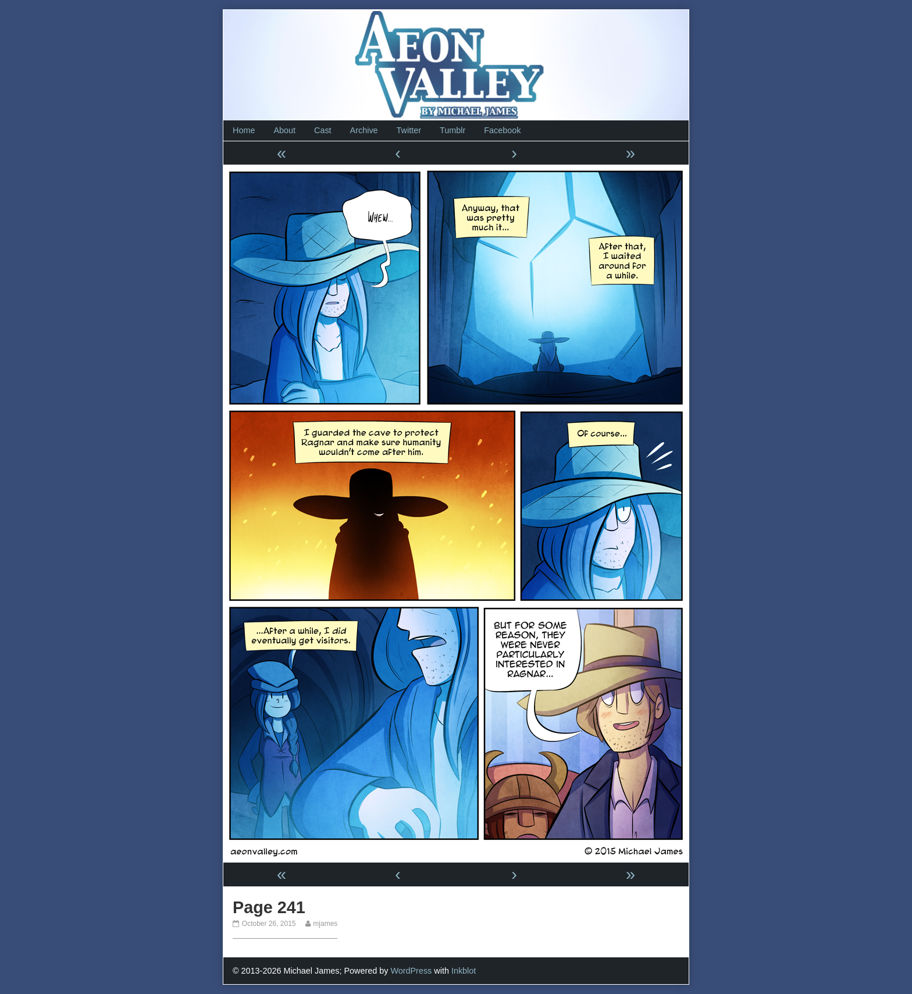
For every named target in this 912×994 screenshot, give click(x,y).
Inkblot (463, 970)
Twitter (409, 130)
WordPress (411, 970)
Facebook (502, 130)
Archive (364, 130)
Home (244, 130)
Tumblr (452, 130)
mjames (324, 924)
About (284, 130)
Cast (323, 130)
